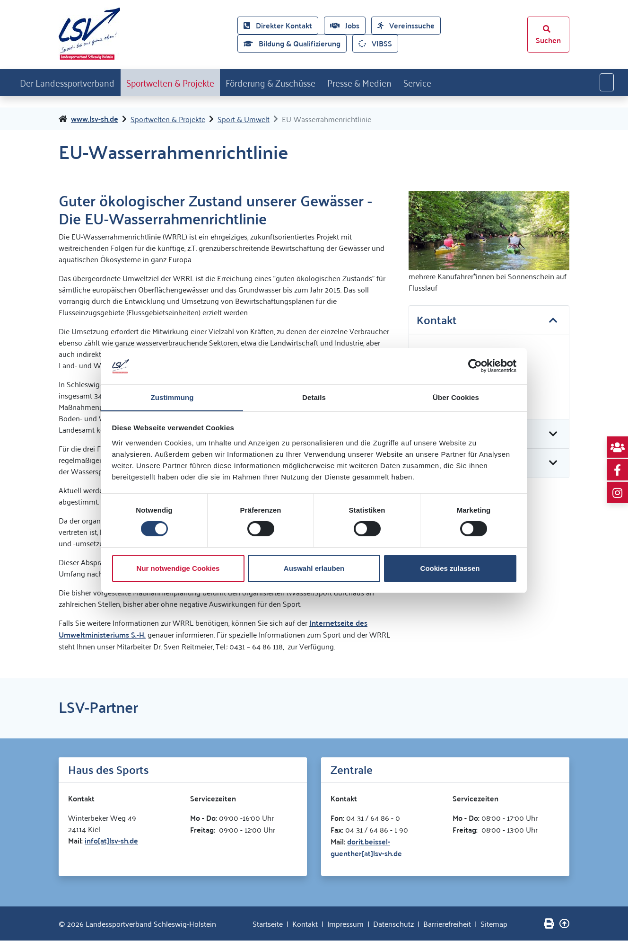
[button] (489, 321)
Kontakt (305, 924)
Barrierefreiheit (447, 924)
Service (463, 81)
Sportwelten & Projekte (187, 81)
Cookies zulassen (450, 568)
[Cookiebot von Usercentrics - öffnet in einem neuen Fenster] (475, 366)
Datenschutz (393, 924)
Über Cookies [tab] (456, 397)
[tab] (489, 321)
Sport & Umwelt (244, 119)
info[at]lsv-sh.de (111, 841)
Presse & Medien (398, 81)
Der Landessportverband (72, 81)
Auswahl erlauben (314, 568)
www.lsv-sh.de (94, 119)
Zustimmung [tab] (172, 397)
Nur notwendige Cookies (178, 568)
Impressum (345, 924)
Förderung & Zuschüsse (299, 81)
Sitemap (493, 924)
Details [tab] (314, 397)
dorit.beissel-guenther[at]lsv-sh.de (366, 848)
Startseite (268, 924)
